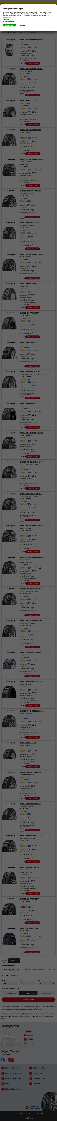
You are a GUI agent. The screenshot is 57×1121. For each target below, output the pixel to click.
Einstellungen (23, 25)
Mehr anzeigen (7, 17)
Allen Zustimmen (9, 25)
